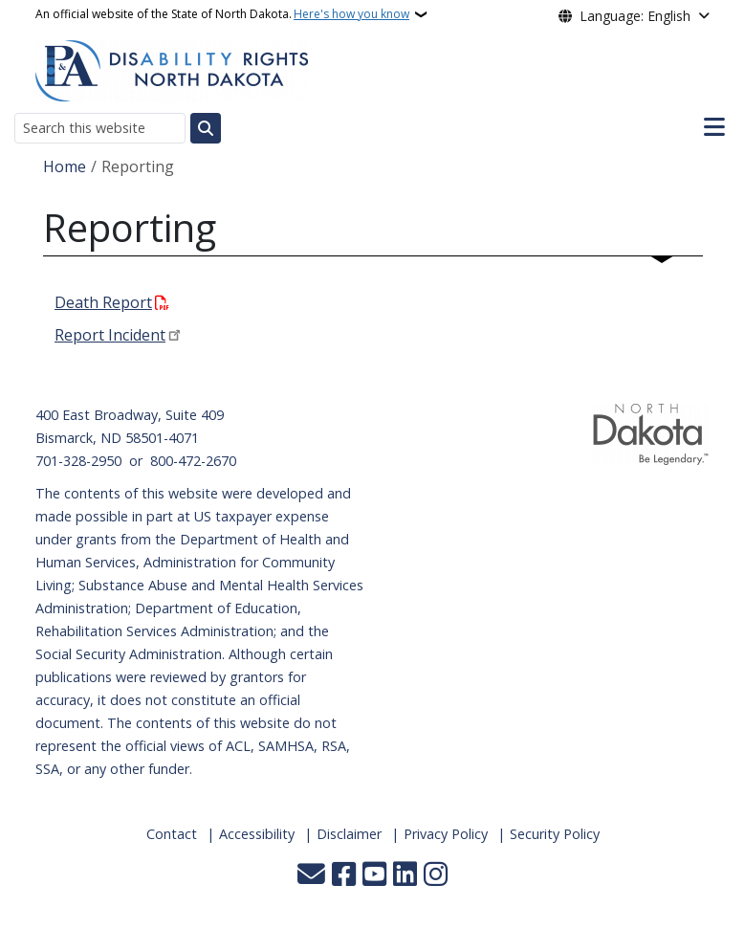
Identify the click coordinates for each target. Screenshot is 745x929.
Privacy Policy (446, 834)
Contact (171, 834)
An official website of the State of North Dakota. (222, 14)
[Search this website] (100, 128)
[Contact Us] (311, 876)
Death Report (103, 302)
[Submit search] (205, 128)
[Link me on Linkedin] (405, 876)
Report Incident (110, 334)
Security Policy (555, 834)
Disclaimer (349, 834)
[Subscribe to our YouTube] (374, 876)
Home (64, 166)
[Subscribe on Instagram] (436, 876)
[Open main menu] (714, 127)
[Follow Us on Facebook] (344, 876)
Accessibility (257, 834)
